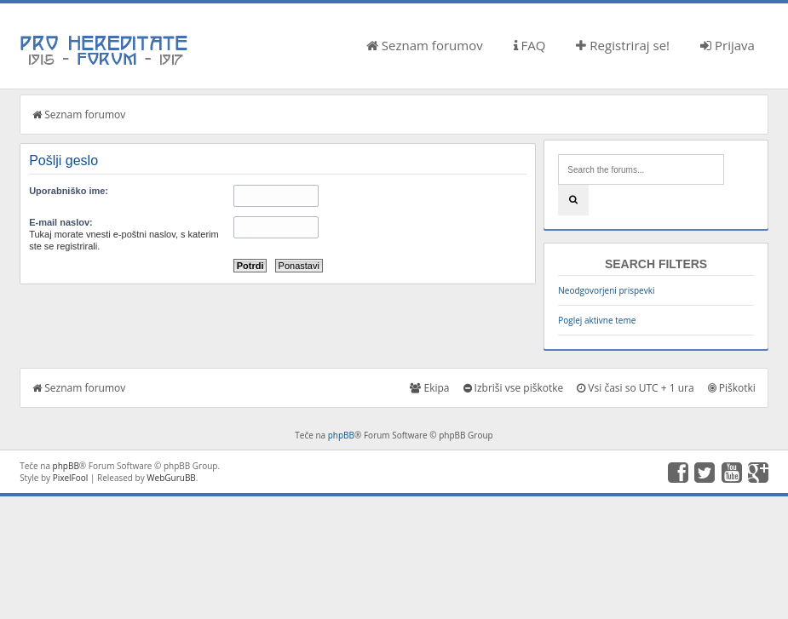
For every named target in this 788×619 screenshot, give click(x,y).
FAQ (530, 45)
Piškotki (732, 388)
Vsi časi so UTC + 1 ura (635, 388)
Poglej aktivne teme (597, 320)
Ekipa (429, 388)
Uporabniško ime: (68, 191)
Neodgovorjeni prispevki (606, 290)
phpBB (341, 435)
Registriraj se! (623, 45)
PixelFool (71, 478)
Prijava (727, 45)
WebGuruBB (171, 478)
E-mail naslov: (61, 222)
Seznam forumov (424, 45)
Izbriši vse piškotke (513, 388)
